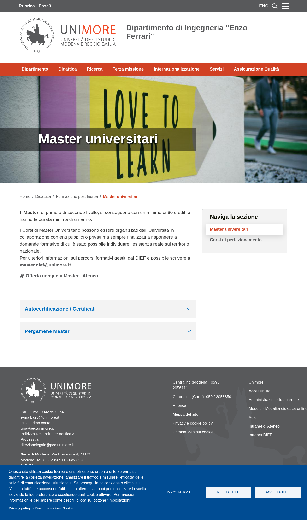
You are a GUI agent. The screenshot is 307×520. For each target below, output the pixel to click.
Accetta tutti (278, 492)
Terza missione (128, 69)
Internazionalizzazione (177, 69)
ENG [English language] (263, 6)
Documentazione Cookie (54, 508)
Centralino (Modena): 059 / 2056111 (196, 385)
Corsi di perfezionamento (236, 239)
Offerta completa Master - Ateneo (62, 275)
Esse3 (45, 6)
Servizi (217, 69)
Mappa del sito (185, 414)
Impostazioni (178, 492)
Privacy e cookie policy (193, 423)
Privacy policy (19, 508)
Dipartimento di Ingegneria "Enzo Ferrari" (187, 32)
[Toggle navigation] (285, 6)
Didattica (68, 69)
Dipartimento (35, 69)
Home (25, 196)
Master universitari (229, 229)
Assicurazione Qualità (256, 69)
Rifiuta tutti (228, 492)
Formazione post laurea (77, 196)
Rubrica (27, 6)
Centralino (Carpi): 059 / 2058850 (202, 397)
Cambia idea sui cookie (193, 432)
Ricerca (94, 69)
